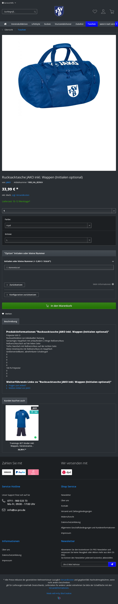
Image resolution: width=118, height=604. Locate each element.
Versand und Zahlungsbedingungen (76, 511)
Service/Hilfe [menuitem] (8, 3)
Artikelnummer (20, 182)
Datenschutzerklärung (70, 522)
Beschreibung (10, 321)
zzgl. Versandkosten (20, 195)
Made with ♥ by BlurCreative (59, 593)
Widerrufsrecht (67, 516)
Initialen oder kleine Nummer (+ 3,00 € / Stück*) (59, 261)
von (3, 182)
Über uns (65, 500)
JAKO (8, 182)
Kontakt (64, 506)
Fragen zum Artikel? (16, 385)
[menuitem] (27, 11)
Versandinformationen (59, 588)
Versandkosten (67, 579)
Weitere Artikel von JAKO (18, 388)
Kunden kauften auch (14, 400)
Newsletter (66, 495)
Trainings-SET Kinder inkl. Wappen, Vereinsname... (22, 444)
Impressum (66, 533)
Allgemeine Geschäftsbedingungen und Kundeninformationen (88, 527)
